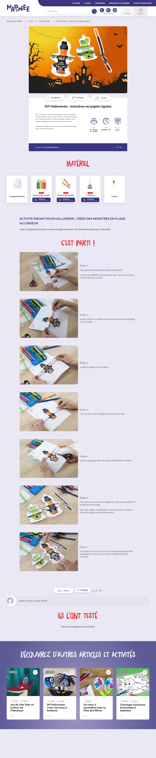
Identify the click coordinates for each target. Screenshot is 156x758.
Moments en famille (119, 3)
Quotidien (100, 3)
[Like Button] (101, 97)
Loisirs (87, 3)
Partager (80, 98)
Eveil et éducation (143, 3)
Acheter (44, 199)
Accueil (76, 3)
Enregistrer (54, 98)
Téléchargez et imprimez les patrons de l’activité (101, 270)
